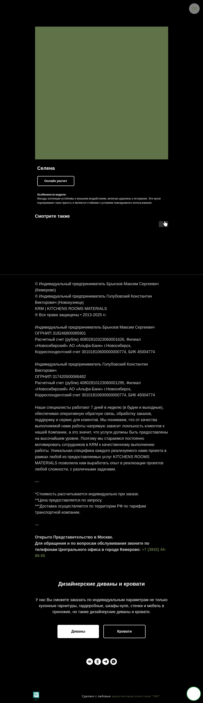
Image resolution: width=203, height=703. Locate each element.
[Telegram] (105, 661)
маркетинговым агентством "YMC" (136, 696)
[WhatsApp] (113, 661)
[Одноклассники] (97, 661)
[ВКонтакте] (89, 661)
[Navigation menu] (194, 8)
